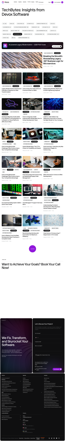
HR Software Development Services (50, 392)
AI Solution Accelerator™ (6, 378)
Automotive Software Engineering (49, 384)
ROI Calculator (42, 2)
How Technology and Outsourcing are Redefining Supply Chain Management (32, 176)
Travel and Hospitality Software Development (51, 405)
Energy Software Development (49, 391)
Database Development (5, 411)
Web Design (25, 387)
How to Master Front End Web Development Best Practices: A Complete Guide (10, 237)
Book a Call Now (25, 420)
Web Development (26, 381)
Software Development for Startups (8, 403)
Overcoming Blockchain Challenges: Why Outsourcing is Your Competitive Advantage (10, 148)
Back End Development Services (28, 389)
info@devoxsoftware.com (27, 417)
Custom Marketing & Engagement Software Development (53, 386)
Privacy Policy (21, 438)
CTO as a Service (4, 387)
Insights (38, 2)
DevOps (24, 378)
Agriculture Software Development (50, 383)
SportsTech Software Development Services (51, 403)
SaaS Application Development (7, 398)
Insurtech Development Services (49, 394)
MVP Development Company (6, 400)
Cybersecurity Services (5, 384)
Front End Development (6, 397)
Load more (32, 248)
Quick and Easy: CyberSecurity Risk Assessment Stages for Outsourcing (53, 148)
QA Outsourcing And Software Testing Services (9, 389)
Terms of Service (27, 438)
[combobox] (36, 338)
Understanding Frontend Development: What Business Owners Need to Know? (51, 206)
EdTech (45, 389)
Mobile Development (5, 395)
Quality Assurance (26, 379)
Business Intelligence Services (6, 409)
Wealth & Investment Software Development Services (52, 407)
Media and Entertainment (48, 399)
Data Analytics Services (48, 388)
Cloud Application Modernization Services (8, 382)
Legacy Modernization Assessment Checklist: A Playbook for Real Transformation (12, 90)
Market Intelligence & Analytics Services (50, 397)
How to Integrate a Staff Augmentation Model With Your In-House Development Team (32, 118)
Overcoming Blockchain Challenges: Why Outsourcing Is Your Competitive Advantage (11, 176)
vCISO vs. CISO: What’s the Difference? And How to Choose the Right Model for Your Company (53, 118)
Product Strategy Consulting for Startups (8, 401)
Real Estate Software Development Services (51, 400)
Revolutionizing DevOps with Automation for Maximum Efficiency (31, 234)
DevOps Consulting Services (6, 386)
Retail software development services (50, 402)
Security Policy (32, 438)
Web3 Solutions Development (6, 408)
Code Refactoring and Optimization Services (9, 390)
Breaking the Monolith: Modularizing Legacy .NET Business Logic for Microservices (53, 60)
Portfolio (29, 2)
